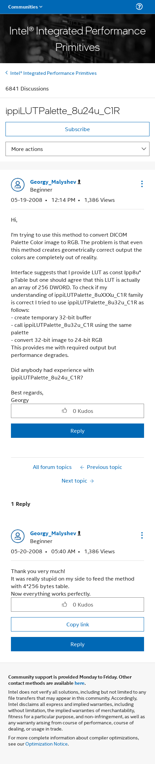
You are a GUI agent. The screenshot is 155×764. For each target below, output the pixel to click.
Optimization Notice (46, 743)
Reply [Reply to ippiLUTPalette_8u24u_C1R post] (77, 430)
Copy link (77, 624)
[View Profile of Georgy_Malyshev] (55, 182)
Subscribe (77, 129)
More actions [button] (27, 149)
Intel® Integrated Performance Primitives (53, 72)
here (80, 682)
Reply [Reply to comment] (77, 644)
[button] (141, 184)
